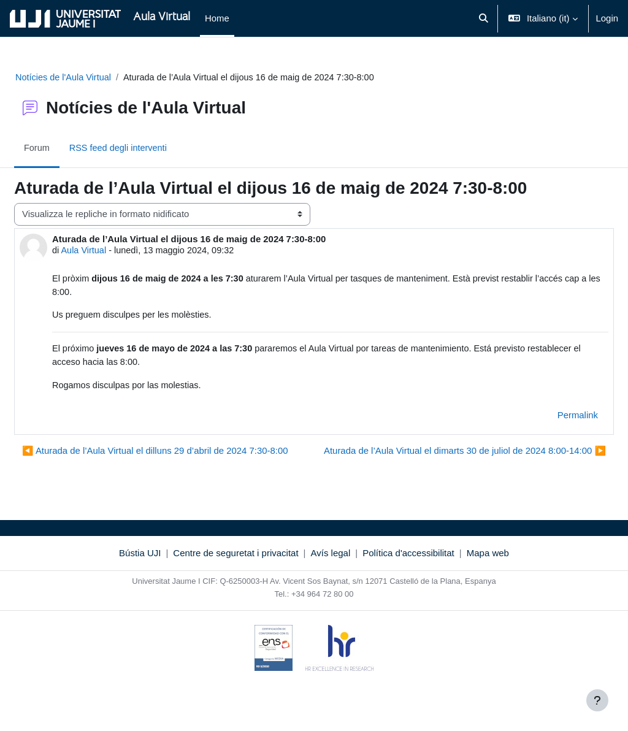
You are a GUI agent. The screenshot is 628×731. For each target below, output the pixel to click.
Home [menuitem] (217, 18)
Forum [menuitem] (66, 149)
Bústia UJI (140, 578)
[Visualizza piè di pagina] (597, 700)
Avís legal (331, 578)
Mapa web (488, 578)
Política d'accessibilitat (408, 578)
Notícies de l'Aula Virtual (94, 77)
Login (607, 18)
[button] (483, 18)
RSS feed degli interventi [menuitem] (149, 149)
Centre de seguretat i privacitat (235, 578)
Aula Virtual (114, 251)
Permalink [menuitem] (548, 418)
